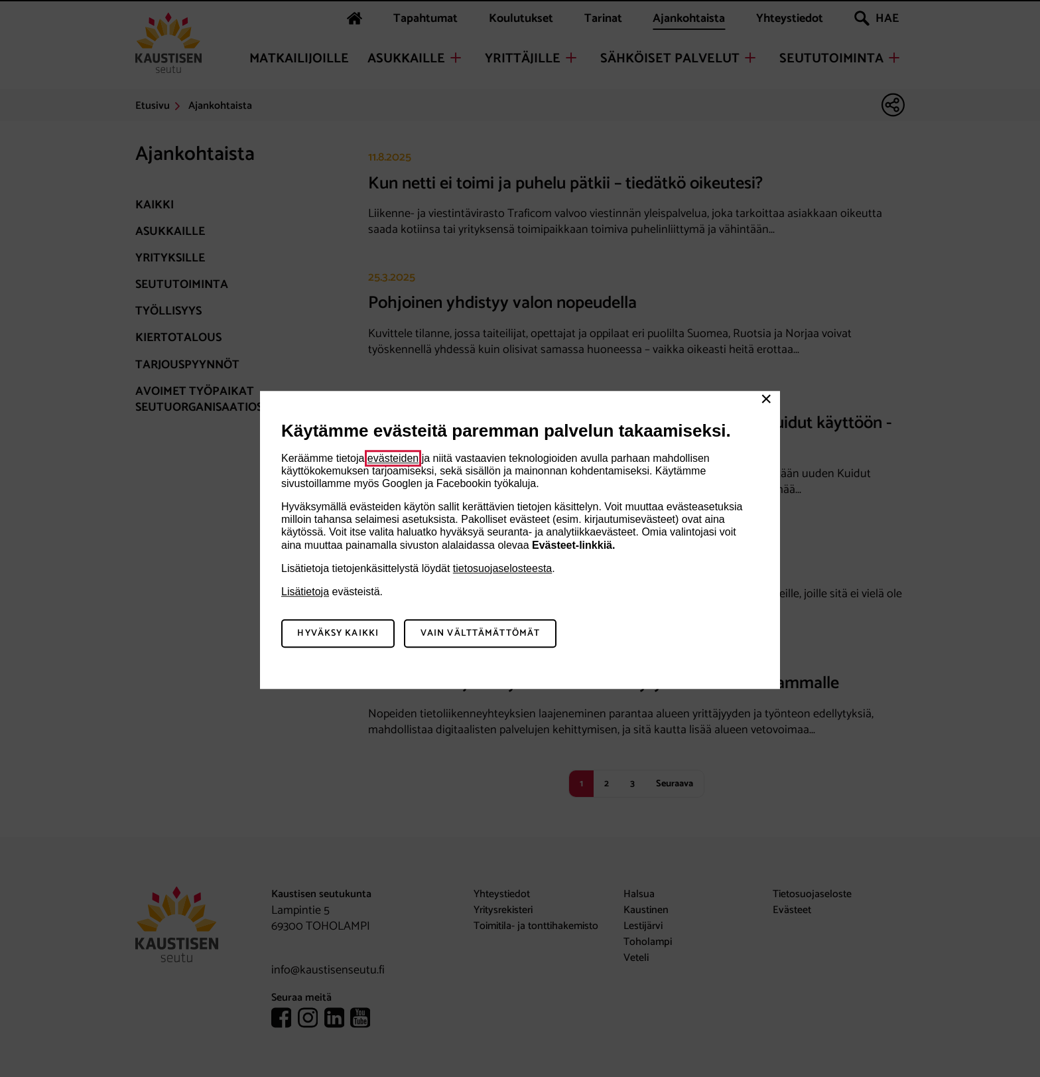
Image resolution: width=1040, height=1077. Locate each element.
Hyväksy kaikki (338, 633)
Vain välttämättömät (480, 633)
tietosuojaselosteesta (502, 568)
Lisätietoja (305, 591)
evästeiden (393, 458)
